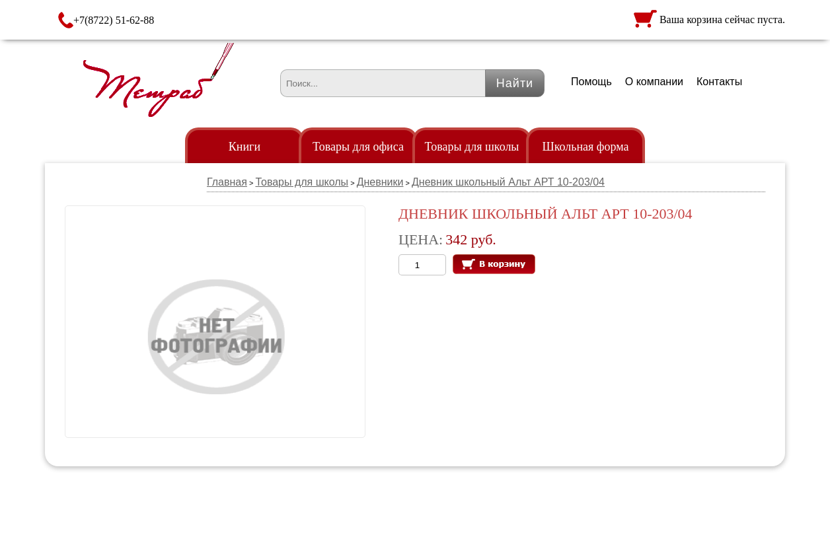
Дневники (380, 182)
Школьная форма (586, 146)
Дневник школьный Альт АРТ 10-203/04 (508, 182)
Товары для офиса (358, 146)
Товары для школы (472, 146)
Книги (244, 146)
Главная (227, 182)
